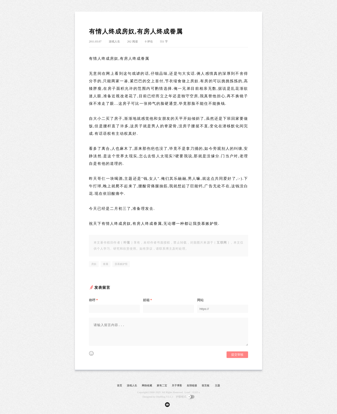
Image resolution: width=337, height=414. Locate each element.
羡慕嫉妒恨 (121, 264)
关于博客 (177, 385)
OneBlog (160, 396)
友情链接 (192, 385)
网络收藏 (147, 385)
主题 (217, 385)
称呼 (93, 300)
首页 (119, 385)
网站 (200, 300)
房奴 (93, 264)
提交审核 (237, 354)
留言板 (205, 385)
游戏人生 (114, 41)
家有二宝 (162, 385)
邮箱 (147, 300)
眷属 (105, 264)
